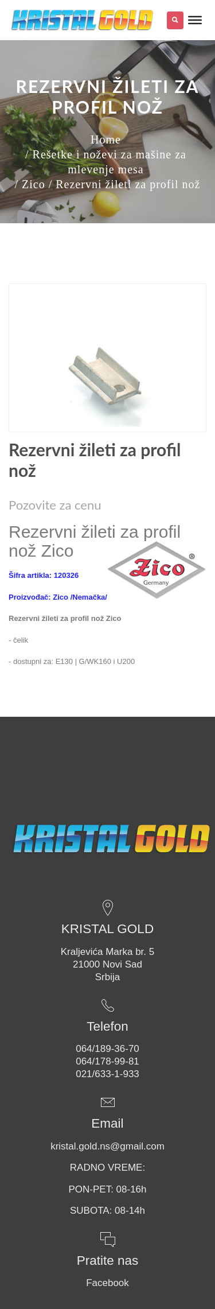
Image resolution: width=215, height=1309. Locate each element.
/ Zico (29, 184)
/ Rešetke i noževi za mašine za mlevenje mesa (105, 162)
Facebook (107, 1282)
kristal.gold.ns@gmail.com (107, 1146)
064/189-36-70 (107, 1048)
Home (106, 139)
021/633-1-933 (107, 1074)
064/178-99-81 (107, 1061)
